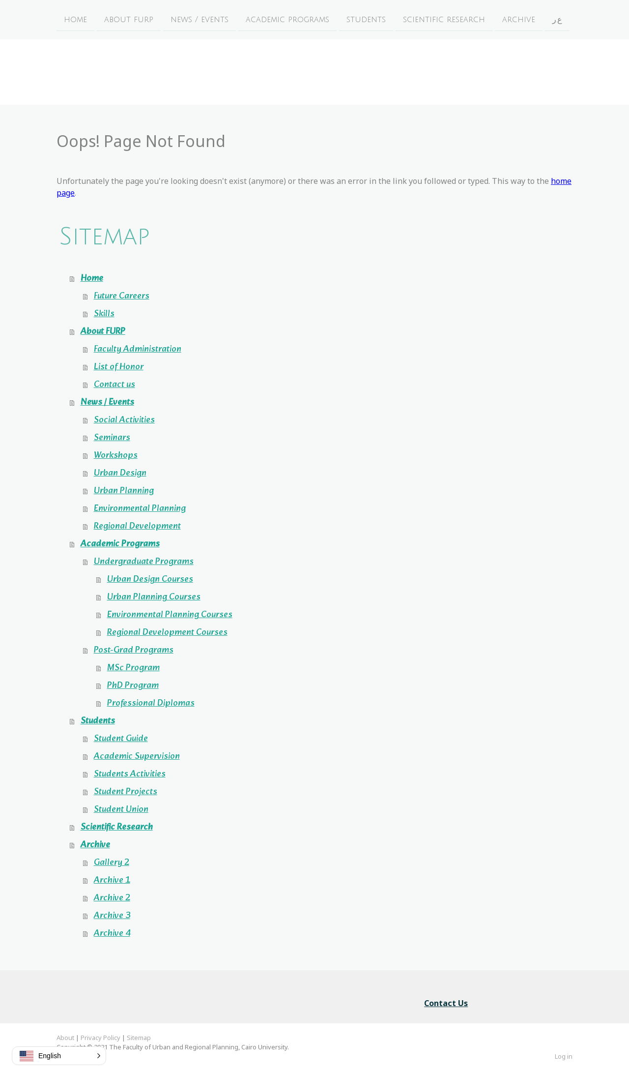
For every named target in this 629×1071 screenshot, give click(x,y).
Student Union (121, 809)
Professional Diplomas (151, 703)
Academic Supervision (137, 756)
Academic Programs (287, 19)
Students (366, 19)
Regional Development (137, 526)
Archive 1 (112, 880)
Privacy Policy (100, 1037)
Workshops (116, 455)
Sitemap (139, 1037)
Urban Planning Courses (153, 597)
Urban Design (120, 473)
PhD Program (133, 685)
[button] (59, 1056)
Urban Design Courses (150, 579)
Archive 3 (112, 915)
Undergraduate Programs (144, 561)
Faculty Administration (137, 349)
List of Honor (118, 367)
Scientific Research (444, 19)
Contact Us (446, 1003)
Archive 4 (112, 933)
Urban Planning (124, 491)
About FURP (128, 19)
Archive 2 (112, 898)
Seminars (112, 438)
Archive (518, 19)
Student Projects (125, 792)
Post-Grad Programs (133, 650)
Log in (563, 1056)
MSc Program (133, 668)
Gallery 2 (111, 862)
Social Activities (124, 420)
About (65, 1037)
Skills (104, 314)
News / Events (200, 19)
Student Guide (121, 738)
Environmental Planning (140, 508)
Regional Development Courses (167, 632)
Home (75, 19)
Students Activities (130, 774)
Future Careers (121, 296)
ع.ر (557, 19)
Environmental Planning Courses (169, 615)
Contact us (114, 384)
